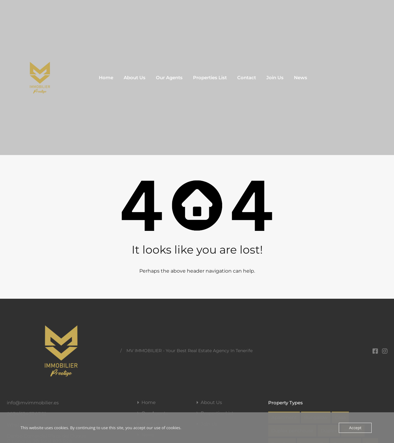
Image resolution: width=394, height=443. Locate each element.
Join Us (275, 77)
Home (106, 77)
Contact (246, 77)
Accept (355, 427)
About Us (134, 77)
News (300, 77)
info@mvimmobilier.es (33, 403)
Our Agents (169, 77)
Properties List (210, 77)
